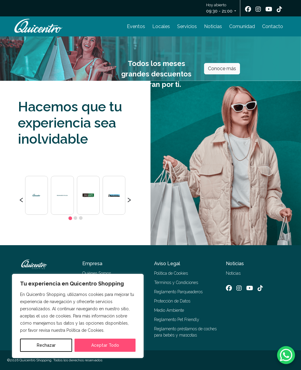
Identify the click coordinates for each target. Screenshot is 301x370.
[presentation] (21, 199)
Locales (161, 26)
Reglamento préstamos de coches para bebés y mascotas (185, 331)
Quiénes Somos (96, 273)
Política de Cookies (171, 273)
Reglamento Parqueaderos (178, 291)
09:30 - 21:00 (219, 11)
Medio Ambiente (169, 310)
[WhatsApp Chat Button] (286, 355)
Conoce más (222, 68)
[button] (70, 218)
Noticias (213, 26)
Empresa (92, 263)
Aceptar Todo (105, 345)
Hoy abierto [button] (219, 8)
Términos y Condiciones (176, 282)
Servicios (187, 26)
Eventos (136, 26)
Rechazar (46, 345)
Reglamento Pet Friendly (176, 319)
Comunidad (242, 26)
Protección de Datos (172, 301)
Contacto (272, 26)
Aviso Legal (167, 263)
